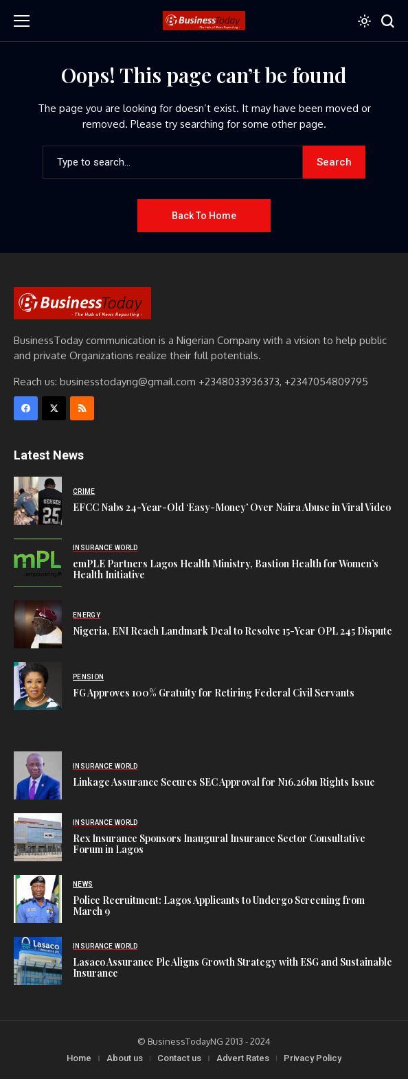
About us (124, 1058)
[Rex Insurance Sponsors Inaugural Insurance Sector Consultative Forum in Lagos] (38, 837)
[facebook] (26, 408)
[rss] (82, 408)
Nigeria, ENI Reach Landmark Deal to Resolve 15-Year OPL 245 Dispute (232, 630)
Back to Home (204, 215)
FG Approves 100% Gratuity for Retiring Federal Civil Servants (213, 692)
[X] (54, 408)
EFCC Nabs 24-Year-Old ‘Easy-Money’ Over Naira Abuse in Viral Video (232, 507)
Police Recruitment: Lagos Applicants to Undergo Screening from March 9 (219, 906)
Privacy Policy (312, 1058)
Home (79, 1058)
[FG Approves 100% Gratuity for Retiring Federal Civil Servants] (38, 686)
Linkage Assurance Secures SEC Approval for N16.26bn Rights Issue (224, 781)
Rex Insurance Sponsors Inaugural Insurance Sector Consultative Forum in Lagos (219, 844)
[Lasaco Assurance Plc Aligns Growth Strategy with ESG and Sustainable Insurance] (38, 961)
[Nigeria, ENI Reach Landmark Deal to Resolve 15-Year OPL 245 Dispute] (38, 624)
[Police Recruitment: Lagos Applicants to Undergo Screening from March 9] (38, 899)
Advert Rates (242, 1058)
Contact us (179, 1058)
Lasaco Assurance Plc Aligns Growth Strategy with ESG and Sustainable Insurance (232, 967)
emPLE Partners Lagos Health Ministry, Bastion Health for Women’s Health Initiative (225, 569)
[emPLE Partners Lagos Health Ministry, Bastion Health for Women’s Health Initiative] (38, 562)
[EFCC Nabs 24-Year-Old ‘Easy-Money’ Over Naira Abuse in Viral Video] (38, 501)
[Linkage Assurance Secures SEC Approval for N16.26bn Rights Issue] (38, 775)
